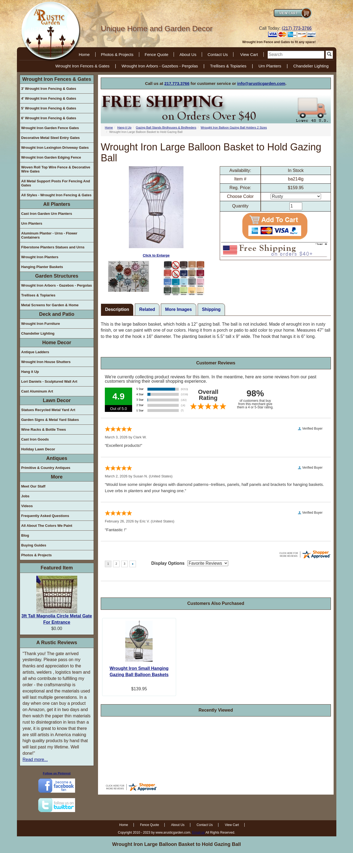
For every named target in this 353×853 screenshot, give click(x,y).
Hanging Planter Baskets (42, 267)
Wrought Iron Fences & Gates (82, 66)
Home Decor (56, 342)
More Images (178, 309)
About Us (187, 54)
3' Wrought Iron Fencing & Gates (48, 89)
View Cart (249, 54)
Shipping (211, 309)
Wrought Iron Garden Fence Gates (50, 128)
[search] (296, 55)
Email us (198, 832)
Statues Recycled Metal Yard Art (48, 410)
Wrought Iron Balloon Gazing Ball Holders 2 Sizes (234, 127)
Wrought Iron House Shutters (46, 362)
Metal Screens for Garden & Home (50, 305)
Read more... (35, 759)
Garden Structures (56, 276)
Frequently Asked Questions (45, 516)
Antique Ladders (35, 352)
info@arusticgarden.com (261, 83)
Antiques (56, 458)
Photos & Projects (117, 54)
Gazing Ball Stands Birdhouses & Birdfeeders (166, 127)
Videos (27, 506)
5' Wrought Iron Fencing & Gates (48, 108)
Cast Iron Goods (35, 439)
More (57, 477)
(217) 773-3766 (297, 28)
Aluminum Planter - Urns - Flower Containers (49, 235)
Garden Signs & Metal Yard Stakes (50, 420)
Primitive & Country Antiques (45, 468)
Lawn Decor (57, 400)
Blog (25, 535)
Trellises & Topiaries (228, 66)
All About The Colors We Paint (46, 526)
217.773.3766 (176, 83)
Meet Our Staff (33, 486)
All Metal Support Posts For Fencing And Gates (55, 183)
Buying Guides (33, 545)
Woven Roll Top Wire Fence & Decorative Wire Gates (55, 169)
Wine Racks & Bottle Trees (43, 429)
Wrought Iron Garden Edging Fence (51, 157)
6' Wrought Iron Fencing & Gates (48, 118)
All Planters (56, 204)
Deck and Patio (56, 314)
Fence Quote (156, 54)
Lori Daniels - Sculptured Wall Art (49, 381)
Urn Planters (270, 66)
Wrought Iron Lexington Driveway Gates (55, 147)
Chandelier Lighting (310, 66)
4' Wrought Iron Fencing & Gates (48, 98)
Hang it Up (30, 372)
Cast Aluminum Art (37, 391)
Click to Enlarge (156, 212)
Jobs (25, 496)
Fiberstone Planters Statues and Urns (53, 247)
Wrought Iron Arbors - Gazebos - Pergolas (159, 66)
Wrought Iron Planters (39, 257)
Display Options (168, 563)
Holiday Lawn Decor (38, 449)
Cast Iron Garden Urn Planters (46, 214)
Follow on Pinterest (56, 773)
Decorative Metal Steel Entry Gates (50, 138)
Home (84, 54)
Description (117, 309)
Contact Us (217, 54)
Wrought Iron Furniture (40, 324)
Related (147, 309)
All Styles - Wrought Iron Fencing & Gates (56, 195)
